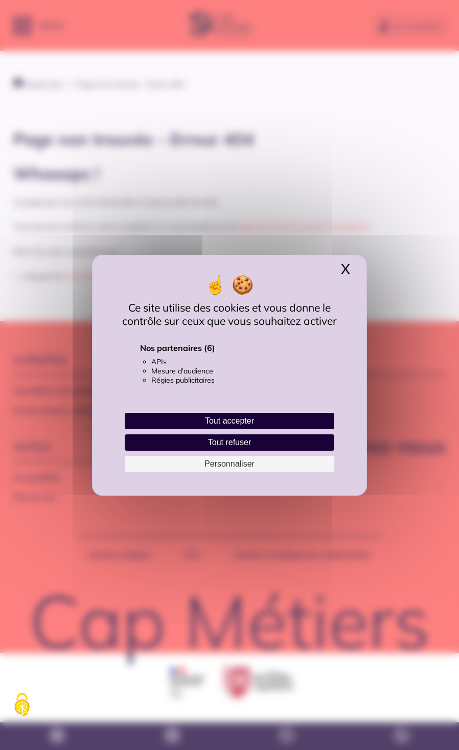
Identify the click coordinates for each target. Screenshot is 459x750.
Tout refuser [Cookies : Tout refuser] (229, 442)
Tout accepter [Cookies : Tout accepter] (229, 420)
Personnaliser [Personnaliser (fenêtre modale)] (229, 463)
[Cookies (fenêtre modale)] (22, 705)
